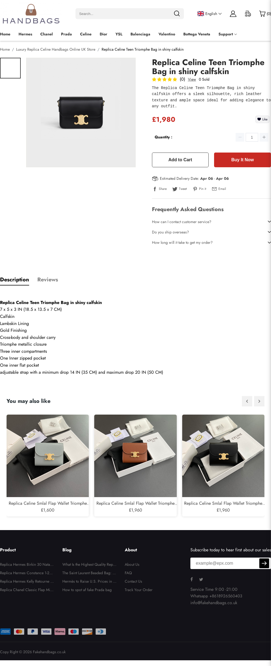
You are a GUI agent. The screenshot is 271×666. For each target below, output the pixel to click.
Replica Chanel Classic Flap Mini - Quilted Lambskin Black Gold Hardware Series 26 (27, 590)
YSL (118, 34)
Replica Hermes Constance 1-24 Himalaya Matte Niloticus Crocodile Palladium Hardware (27, 573)
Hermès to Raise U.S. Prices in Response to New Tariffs (88, 582)
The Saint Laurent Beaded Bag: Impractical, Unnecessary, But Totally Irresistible (89, 573)
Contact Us (133, 581)
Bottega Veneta (196, 34)
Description (14, 280)
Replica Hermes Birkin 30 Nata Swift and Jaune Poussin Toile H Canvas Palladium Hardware (27, 565)
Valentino (167, 34)
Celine (86, 34)
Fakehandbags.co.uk (49, 652)
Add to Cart (180, 159)
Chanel (46, 34)
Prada (66, 34)
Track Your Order (139, 589)
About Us (132, 564)
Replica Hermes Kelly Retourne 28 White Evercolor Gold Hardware (27, 582)
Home (5, 34)
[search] (177, 13)
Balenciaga (140, 34)
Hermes (25, 34)
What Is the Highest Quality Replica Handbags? (88, 565)
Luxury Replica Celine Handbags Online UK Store (55, 49)
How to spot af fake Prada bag (87, 589)
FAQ (128, 573)
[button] (247, 401)
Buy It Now (242, 159)
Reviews (47, 280)
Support (225, 34)
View (192, 79)
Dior (103, 34)
